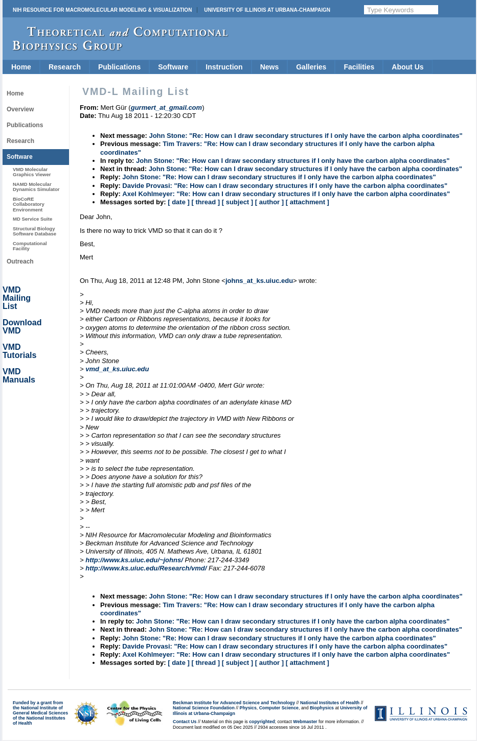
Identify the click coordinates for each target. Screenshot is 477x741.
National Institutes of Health (329, 702)
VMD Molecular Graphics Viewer (32, 171)
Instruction (224, 67)
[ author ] (269, 202)
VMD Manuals (19, 375)
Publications (119, 67)
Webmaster (305, 721)
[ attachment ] (307, 202)
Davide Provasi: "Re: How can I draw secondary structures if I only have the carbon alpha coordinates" (284, 185)
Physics (248, 707)
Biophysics (322, 707)
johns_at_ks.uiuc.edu (259, 280)
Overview (20, 109)
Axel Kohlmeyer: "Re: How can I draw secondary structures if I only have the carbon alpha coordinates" (286, 194)
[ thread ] (205, 202)
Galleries (311, 67)
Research (65, 67)
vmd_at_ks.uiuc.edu (117, 369)
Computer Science (279, 707)
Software (173, 67)
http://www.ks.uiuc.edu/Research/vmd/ (146, 568)
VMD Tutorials (19, 351)
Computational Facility (30, 246)
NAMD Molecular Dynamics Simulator (36, 186)
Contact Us (184, 721)
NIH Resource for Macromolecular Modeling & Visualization (102, 10)
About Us (407, 67)
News (269, 67)
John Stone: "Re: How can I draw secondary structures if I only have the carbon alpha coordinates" (305, 135)
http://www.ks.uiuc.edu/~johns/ (134, 560)
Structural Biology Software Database (34, 231)
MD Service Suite (32, 219)
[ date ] (179, 202)
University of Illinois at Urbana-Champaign (267, 10)
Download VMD (22, 326)
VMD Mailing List (17, 297)
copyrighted (262, 721)
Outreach (20, 261)
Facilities (359, 67)
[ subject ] (237, 202)
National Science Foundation (204, 707)
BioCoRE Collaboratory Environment (28, 204)
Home (21, 67)
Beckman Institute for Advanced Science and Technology (234, 702)
